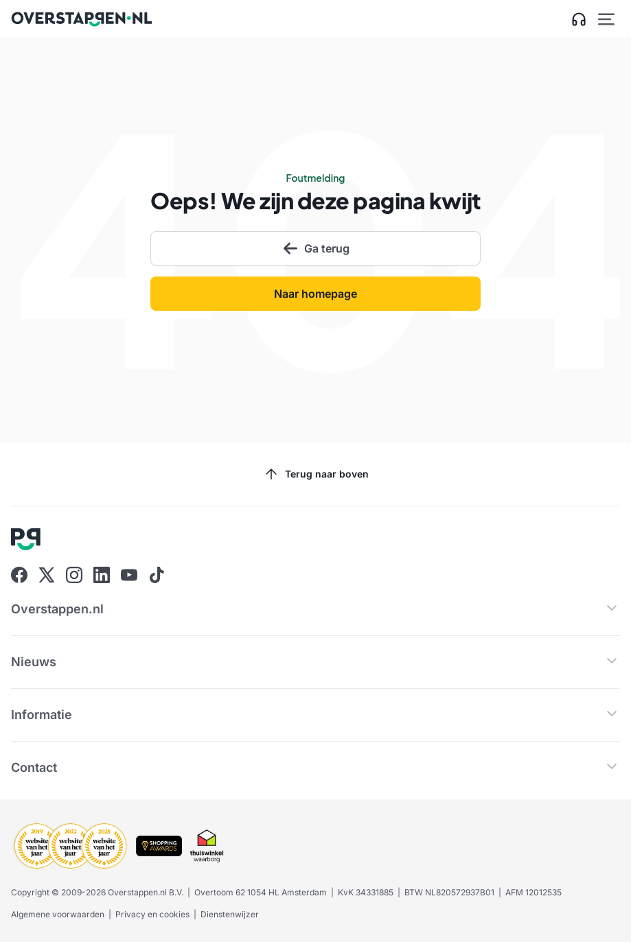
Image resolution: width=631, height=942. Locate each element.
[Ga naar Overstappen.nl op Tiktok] (156, 575)
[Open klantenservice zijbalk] (579, 19)
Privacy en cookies (152, 914)
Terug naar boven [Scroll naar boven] (316, 474)
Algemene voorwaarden (57, 914)
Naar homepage (315, 294)
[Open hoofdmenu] (606, 19)
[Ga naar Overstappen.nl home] (81, 19)
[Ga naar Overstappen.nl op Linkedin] (101, 575)
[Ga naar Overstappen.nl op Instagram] (74, 575)
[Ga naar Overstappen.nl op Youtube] (129, 575)
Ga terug (315, 248)
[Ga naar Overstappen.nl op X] (46, 575)
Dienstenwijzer (229, 914)
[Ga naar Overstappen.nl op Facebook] (19, 575)
